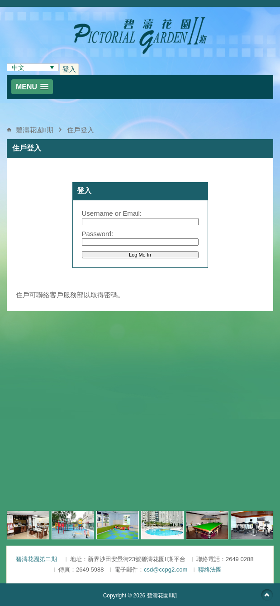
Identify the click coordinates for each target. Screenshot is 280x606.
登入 (69, 69)
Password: (98, 234)
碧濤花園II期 (34, 130)
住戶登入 (80, 130)
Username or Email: (112, 213)
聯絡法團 (210, 569)
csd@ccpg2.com (165, 569)
